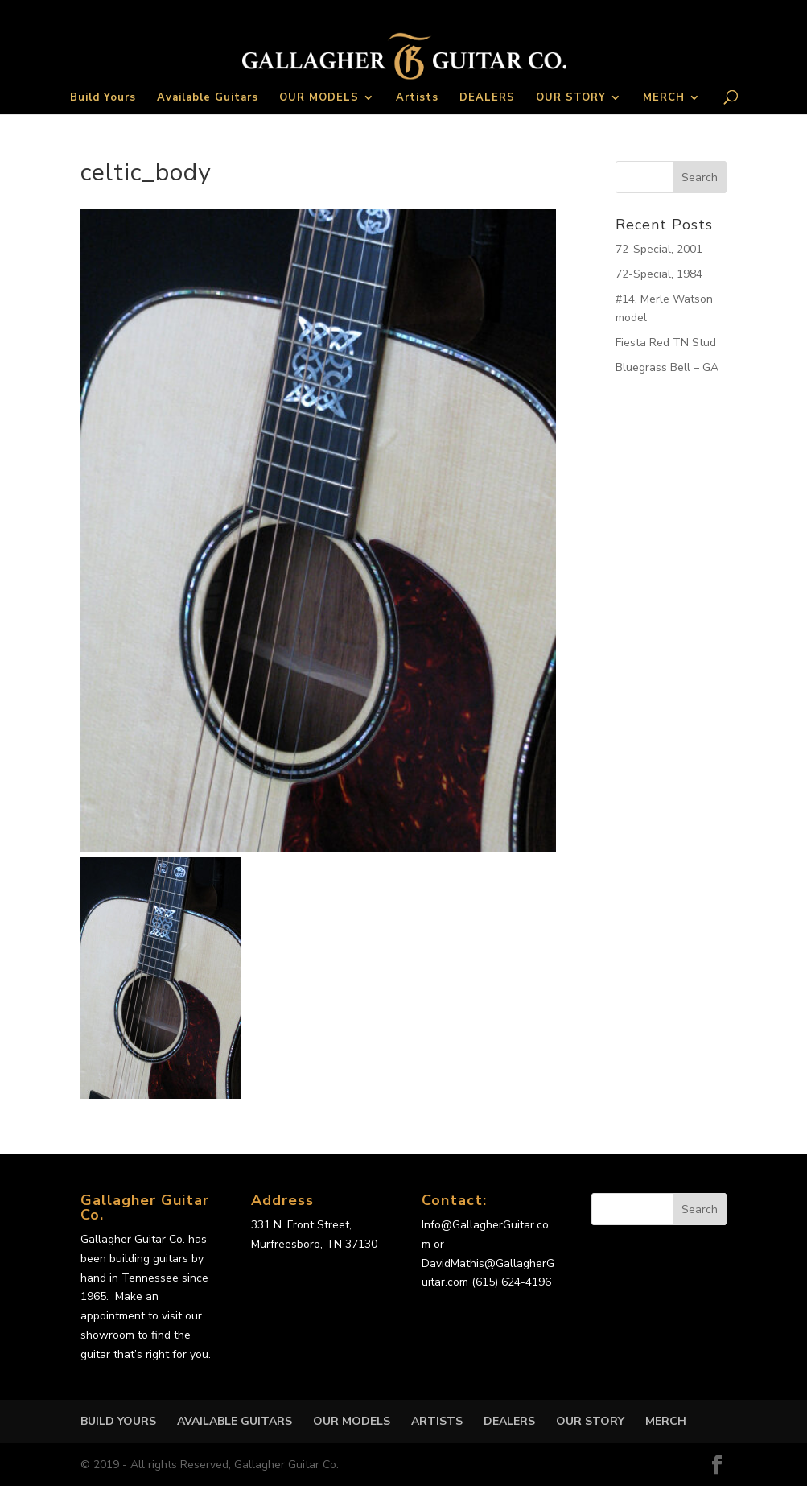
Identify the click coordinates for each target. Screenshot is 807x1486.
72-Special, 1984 (659, 274)
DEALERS (487, 98)
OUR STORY (571, 98)
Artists (417, 98)
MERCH (664, 98)
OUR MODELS (319, 98)
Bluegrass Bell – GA (667, 367)
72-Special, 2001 (659, 249)
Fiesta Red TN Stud (666, 342)
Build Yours (103, 98)
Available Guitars (207, 98)
